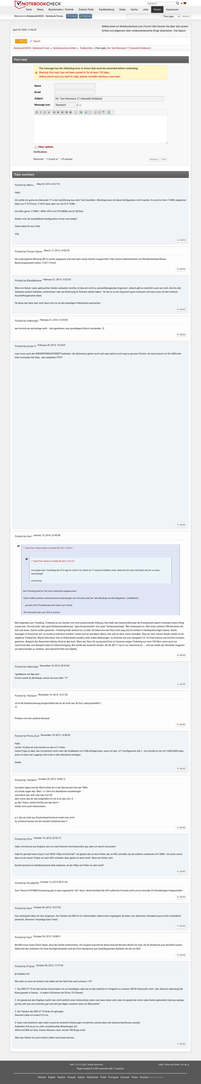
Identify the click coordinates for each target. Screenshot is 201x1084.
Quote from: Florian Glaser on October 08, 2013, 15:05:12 (49, 548)
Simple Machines (95, 1064)
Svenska (144, 1077)
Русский (124, 1077)
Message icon (42, 104)
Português (113, 1077)
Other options (45, 146)
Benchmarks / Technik (61, 9)
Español (61, 1077)
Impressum (172, 9)
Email (37, 92)
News (40, 9)
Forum (157, 9)
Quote (180, 240)
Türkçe (134, 1077)
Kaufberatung (106, 9)
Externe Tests (86, 9)
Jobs (145, 9)
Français (71, 1077)
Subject (38, 98)
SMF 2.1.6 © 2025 (78, 1064)
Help (161, 1064)
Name (37, 85)
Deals (122, 9)
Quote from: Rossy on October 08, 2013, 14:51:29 (54, 561)
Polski (103, 1077)
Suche (134, 9)
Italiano (81, 1077)
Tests (29, 9)
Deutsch (42, 1077)
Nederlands (92, 1077)
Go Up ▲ (185, 1064)
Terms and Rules (171, 1064)
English (51, 1077)
